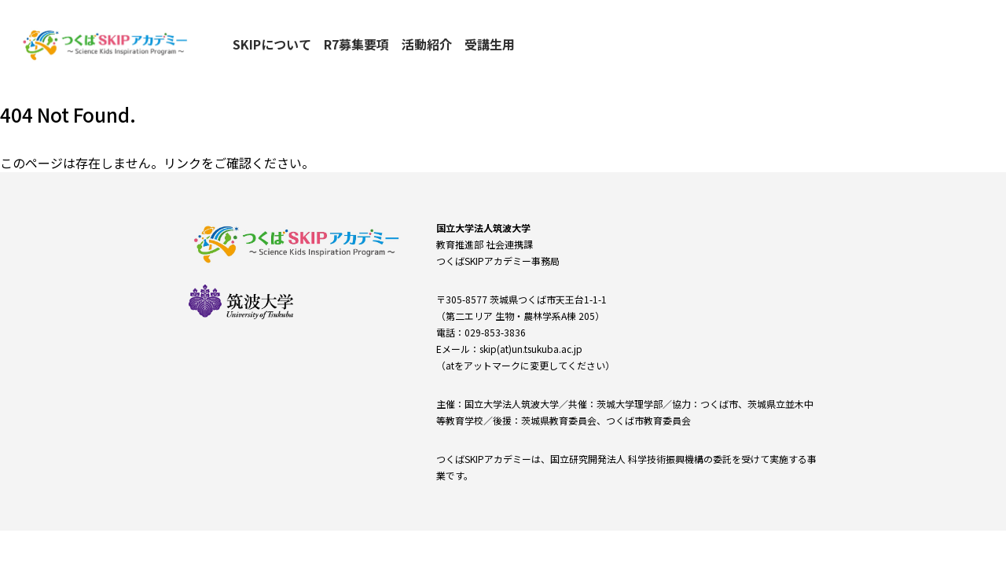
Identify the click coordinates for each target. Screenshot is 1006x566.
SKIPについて (272, 44)
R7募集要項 (356, 44)
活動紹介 (427, 44)
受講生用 (489, 44)
